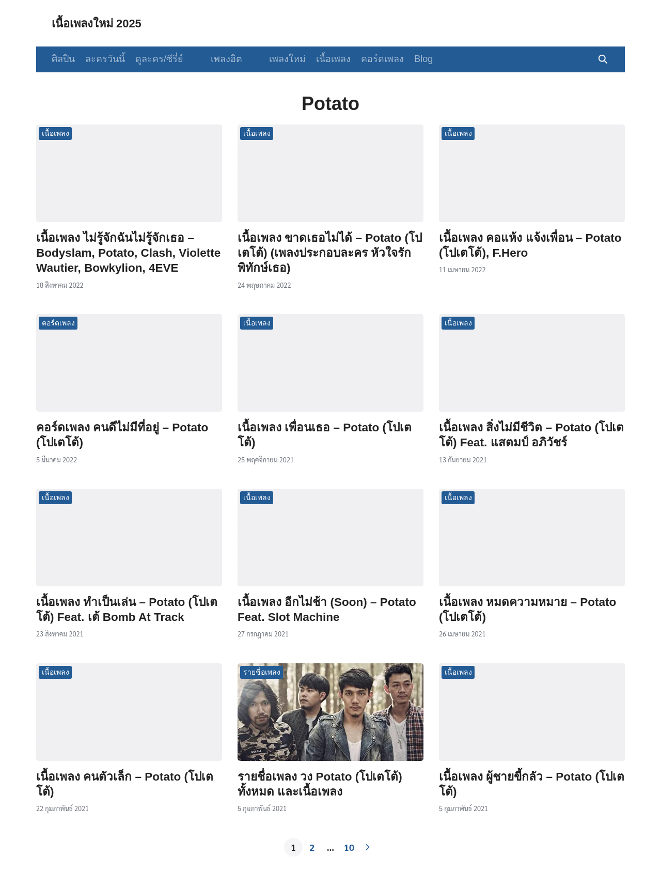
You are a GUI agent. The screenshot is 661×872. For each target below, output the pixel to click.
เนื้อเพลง (320, 59)
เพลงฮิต (219, 59)
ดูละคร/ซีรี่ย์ (159, 59)
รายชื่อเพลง (261, 672)
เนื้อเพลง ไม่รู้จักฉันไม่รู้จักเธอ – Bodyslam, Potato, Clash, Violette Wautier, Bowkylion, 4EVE (128, 253)
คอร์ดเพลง (369, 59)
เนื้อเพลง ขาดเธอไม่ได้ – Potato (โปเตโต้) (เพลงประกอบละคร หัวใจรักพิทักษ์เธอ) (330, 253)
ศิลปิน (63, 59)
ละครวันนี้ (105, 59)
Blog (410, 59)
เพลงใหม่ (274, 59)
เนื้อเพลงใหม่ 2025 (101, 23)
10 (349, 847)
